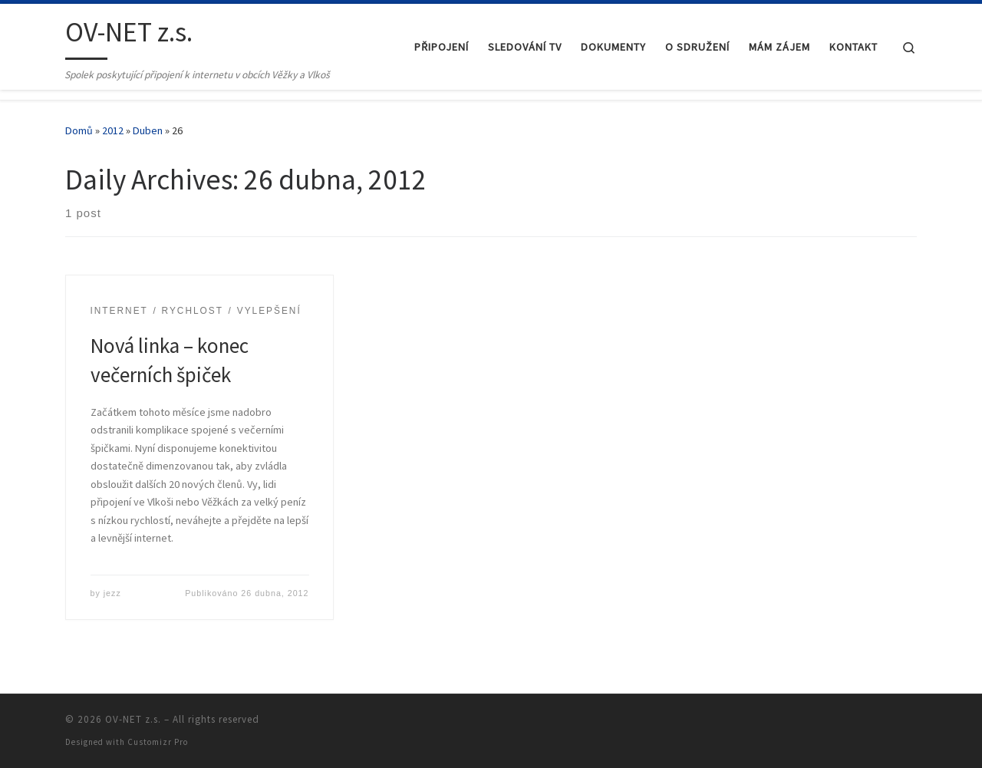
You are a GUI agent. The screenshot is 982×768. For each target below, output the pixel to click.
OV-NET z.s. (133, 719)
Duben (148, 130)
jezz (112, 593)
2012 (113, 130)
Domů (79, 130)
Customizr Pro (157, 742)
